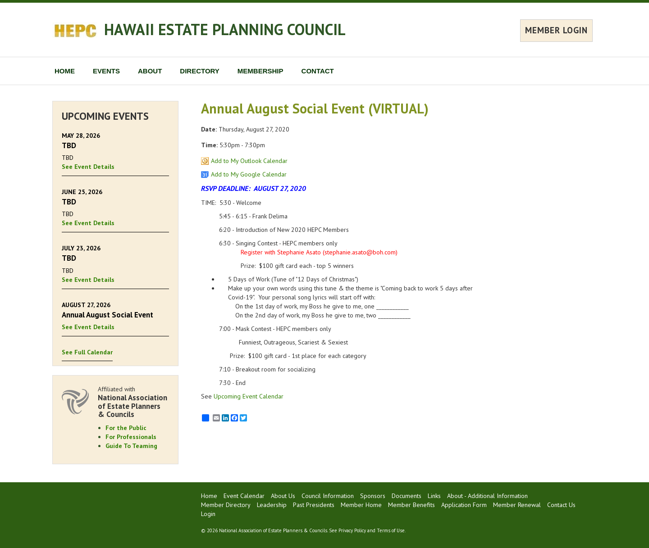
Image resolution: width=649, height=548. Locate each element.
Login (208, 514)
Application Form (464, 505)
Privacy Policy (352, 530)
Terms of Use (391, 530)
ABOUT (150, 71)
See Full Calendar (87, 352)
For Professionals (130, 437)
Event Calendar (244, 496)
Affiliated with (133, 402)
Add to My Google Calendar (249, 174)
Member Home (361, 505)
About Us (283, 496)
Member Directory (226, 505)
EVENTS (106, 71)
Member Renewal (517, 505)
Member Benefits (411, 505)
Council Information (328, 496)
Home (209, 496)
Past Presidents (313, 505)
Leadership (272, 505)
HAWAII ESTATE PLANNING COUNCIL (225, 29)
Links (434, 496)
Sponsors (372, 496)
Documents (406, 496)
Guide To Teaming (131, 446)
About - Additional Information (487, 496)
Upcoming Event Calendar (248, 396)
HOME (65, 71)
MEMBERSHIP (260, 71)
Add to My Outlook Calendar (249, 161)
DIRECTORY (199, 71)
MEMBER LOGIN (556, 30)
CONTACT (318, 71)
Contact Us (561, 505)
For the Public (125, 428)
